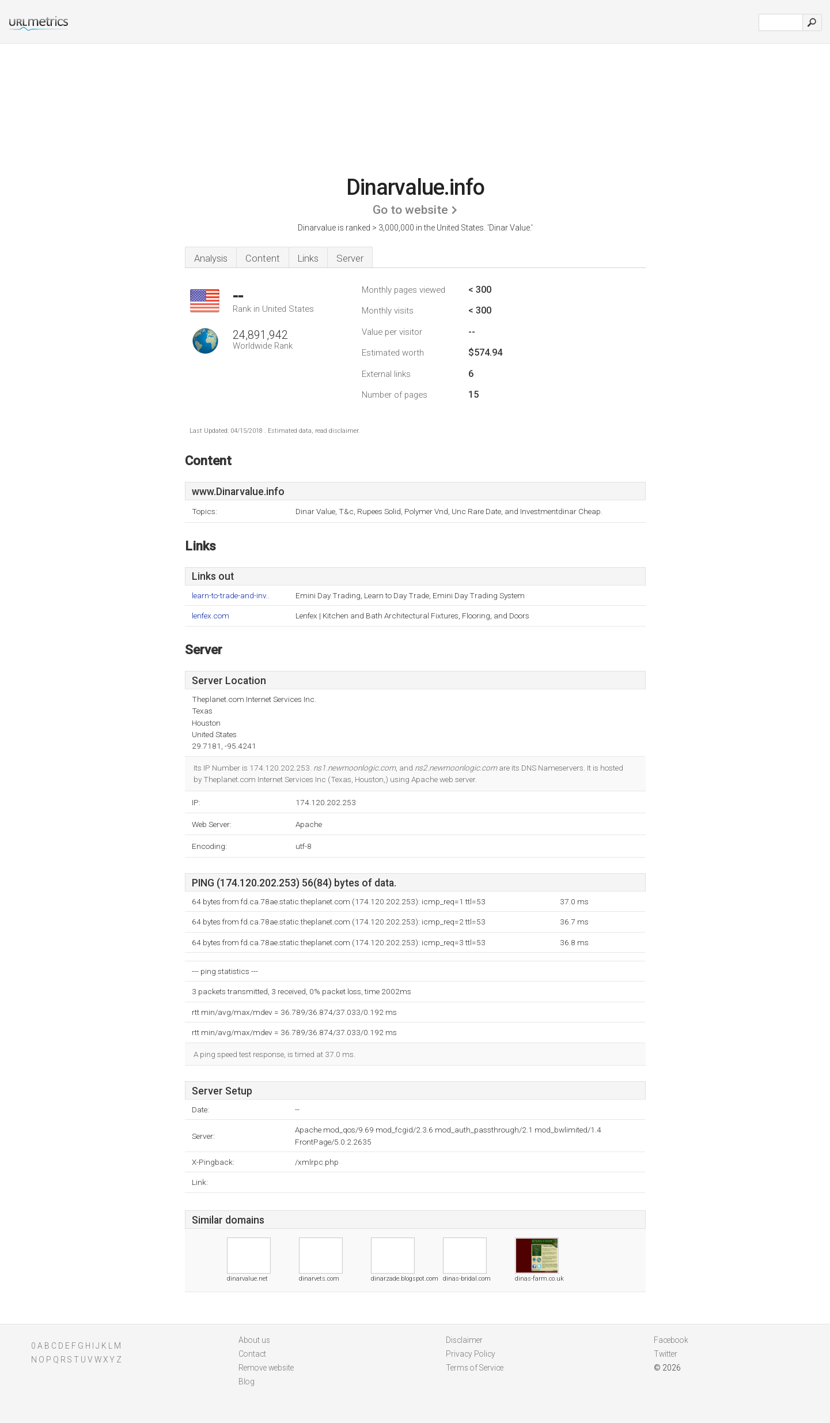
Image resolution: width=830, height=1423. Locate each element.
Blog (246, 1381)
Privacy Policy (470, 1353)
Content (262, 258)
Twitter (665, 1353)
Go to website (410, 210)
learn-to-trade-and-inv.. (231, 595)
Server (349, 258)
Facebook (671, 1340)
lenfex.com (210, 616)
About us (254, 1340)
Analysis (211, 258)
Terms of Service (474, 1367)
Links (308, 258)
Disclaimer (464, 1340)
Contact (252, 1353)
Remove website (266, 1367)
